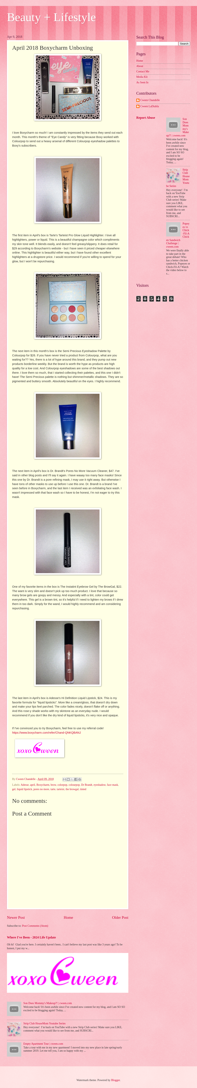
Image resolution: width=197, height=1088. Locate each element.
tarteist (60, 789)
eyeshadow (99, 784)
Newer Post (16, 917)
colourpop (74, 784)
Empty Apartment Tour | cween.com (43, 1043)
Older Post (120, 917)
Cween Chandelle (150, 100)
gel (14, 789)
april (32, 784)
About (139, 66)
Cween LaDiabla (149, 106)
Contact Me (142, 71)
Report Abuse (145, 117)
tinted (83, 789)
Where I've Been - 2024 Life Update (31, 937)
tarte (53, 789)
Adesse (25, 784)
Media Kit (141, 76)
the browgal (72, 789)
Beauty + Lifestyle (51, 17)
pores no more (41, 789)
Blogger (115, 1080)
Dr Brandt (86, 784)
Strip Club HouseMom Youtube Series (44, 1023)
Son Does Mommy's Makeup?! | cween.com (47, 1003)
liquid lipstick (24, 789)
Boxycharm (42, 784)
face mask (112, 784)
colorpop (62, 784)
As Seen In (142, 82)
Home (68, 917)
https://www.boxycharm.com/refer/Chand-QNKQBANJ (46, 732)
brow (53, 784)
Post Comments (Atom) (35, 925)
